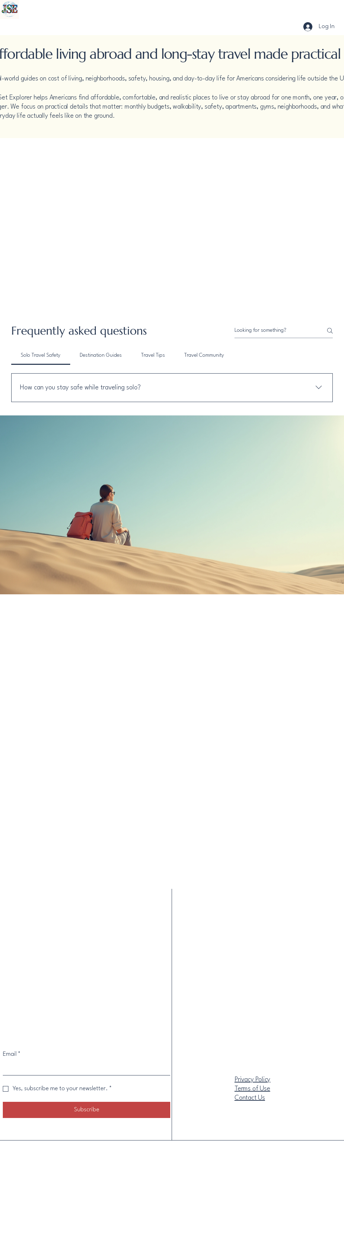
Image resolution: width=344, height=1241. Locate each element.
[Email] (84, 1068)
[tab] (40, 356)
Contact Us (249, 1098)
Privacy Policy (252, 1080)
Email (12, 1054)
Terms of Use (252, 1089)
